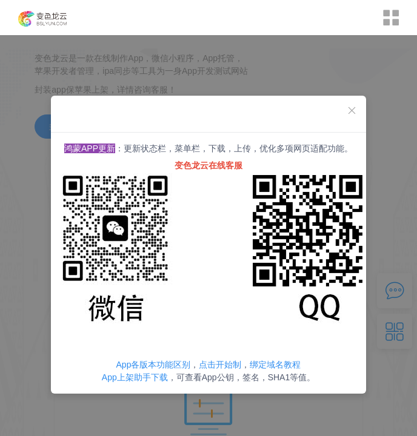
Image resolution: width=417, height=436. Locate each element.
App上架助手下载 (135, 377)
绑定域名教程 (275, 364)
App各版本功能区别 (153, 364)
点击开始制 (220, 364)
